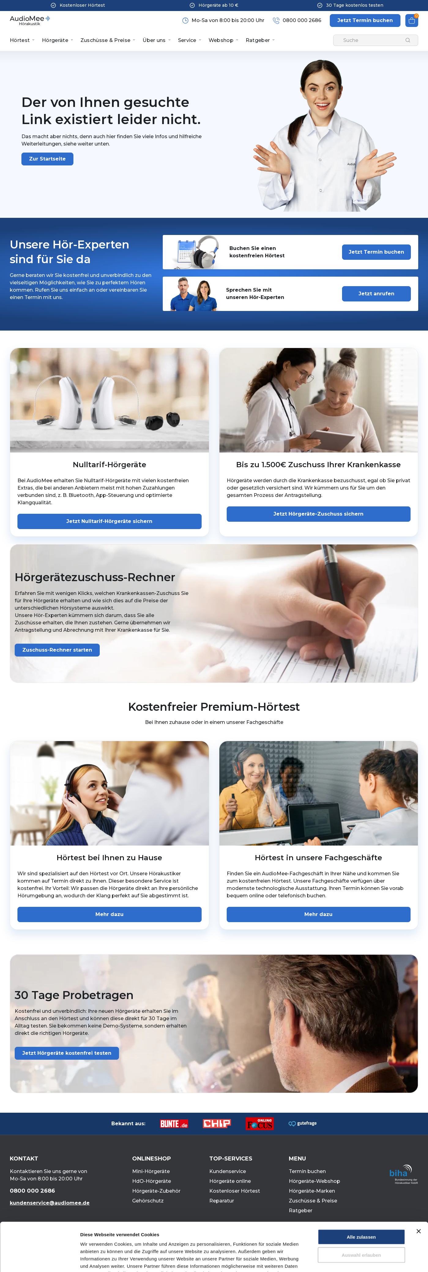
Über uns (154, 40)
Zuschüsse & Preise (105, 40)
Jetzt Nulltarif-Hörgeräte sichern (109, 521)
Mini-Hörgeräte (151, 1171)
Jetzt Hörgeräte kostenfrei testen (66, 1053)
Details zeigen (325, 1260)
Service (187, 40)
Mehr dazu (109, 914)
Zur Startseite (47, 159)
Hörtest (20, 40)
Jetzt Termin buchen (376, 252)
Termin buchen (307, 1171)
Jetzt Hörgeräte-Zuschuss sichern (318, 514)
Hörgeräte (55, 40)
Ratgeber (258, 40)
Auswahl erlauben (361, 1209)
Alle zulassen (361, 1191)
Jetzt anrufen (376, 294)
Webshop (221, 40)
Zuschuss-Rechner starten (57, 650)
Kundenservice (227, 1171)
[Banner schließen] (418, 1185)
